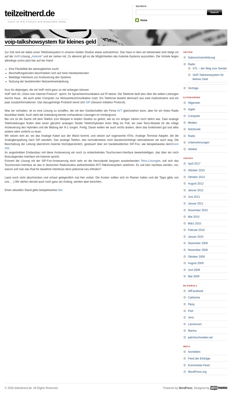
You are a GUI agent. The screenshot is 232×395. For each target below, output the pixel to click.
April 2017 (194, 163)
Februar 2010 (196, 230)
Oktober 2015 (196, 170)
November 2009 (198, 250)
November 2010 (198, 210)
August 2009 (195, 263)
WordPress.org (197, 371)
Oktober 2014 (196, 177)
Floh (190, 311)
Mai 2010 (193, 216)
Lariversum (195, 324)
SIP (88, 102)
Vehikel (192, 149)
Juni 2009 (194, 270)
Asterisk (37, 56)
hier (60, 190)
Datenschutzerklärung (201, 57)
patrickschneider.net (200, 337)
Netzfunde (194, 129)
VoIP (17, 56)
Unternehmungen (198, 142)
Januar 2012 (195, 190)
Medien (192, 122)
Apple (191, 109)
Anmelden (194, 351)
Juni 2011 (194, 196)
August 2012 (195, 183)
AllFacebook (195, 291)
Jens (191, 317)
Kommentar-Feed (198, 365)
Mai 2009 (193, 276)
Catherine (194, 297)
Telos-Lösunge (150, 160)
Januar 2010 (195, 236)
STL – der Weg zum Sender (210, 68)
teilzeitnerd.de (30, 13)
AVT (120, 110)
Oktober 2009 (196, 256)
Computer (194, 116)
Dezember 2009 (198, 243)
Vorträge (193, 88)
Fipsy (191, 304)
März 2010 (194, 223)
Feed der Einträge (199, 358)
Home (143, 20)
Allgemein (194, 102)
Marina (192, 330)
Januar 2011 (195, 203)
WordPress (185, 388)
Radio (191, 64)
